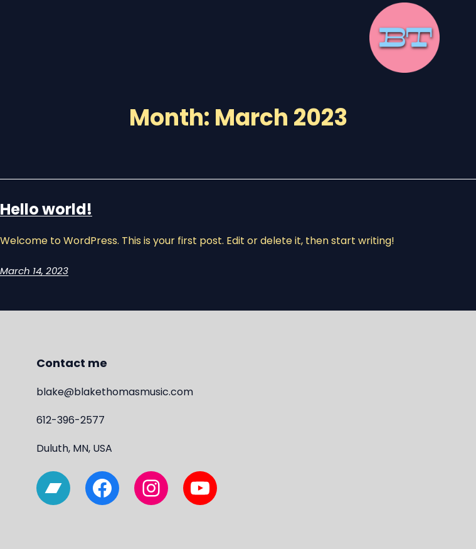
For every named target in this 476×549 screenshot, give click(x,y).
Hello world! (46, 209)
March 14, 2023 (34, 270)
